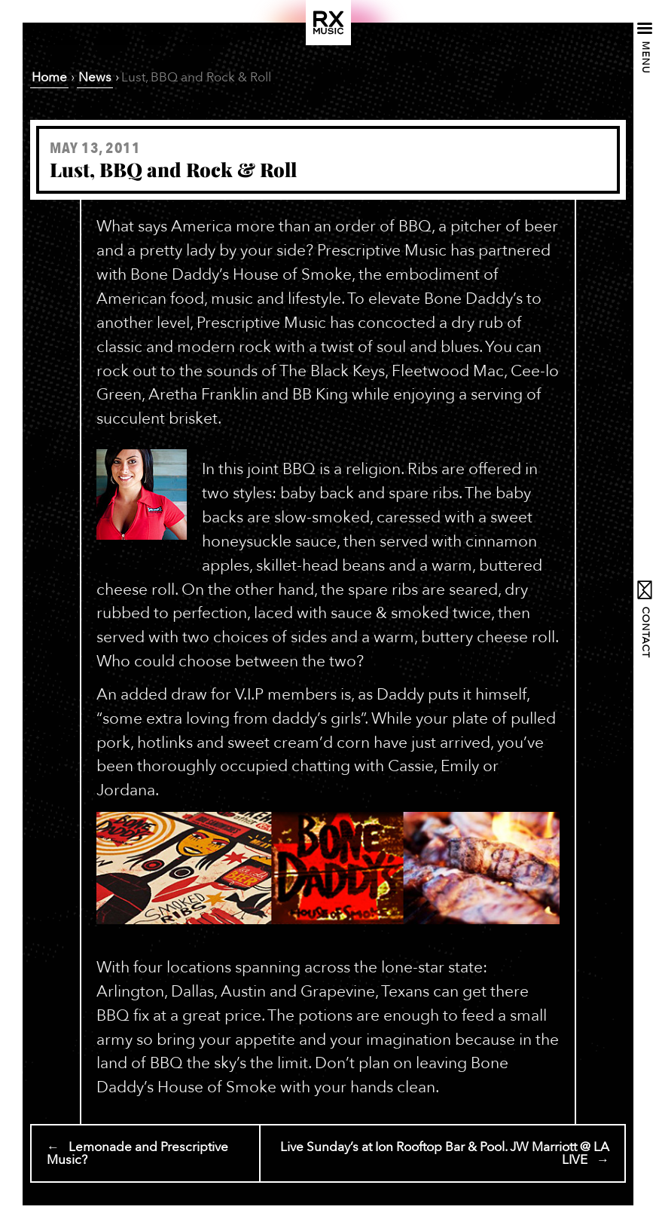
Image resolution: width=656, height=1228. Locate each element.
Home (49, 77)
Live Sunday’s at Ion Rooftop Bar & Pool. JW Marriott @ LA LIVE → (444, 1153)
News (94, 77)
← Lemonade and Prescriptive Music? (137, 1153)
